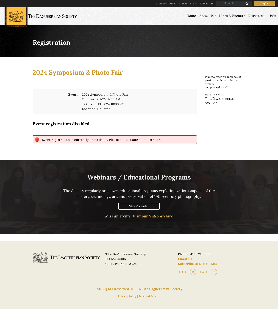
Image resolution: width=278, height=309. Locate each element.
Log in (264, 3)
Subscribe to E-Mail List (197, 264)
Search (245, 4)
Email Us (185, 259)
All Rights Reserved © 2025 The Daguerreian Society (139, 289)
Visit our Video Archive (153, 216)
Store (193, 3)
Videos (183, 3)
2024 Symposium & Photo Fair (78, 72)
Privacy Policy (127, 296)
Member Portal (166, 3)
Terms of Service (149, 296)
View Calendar (139, 206)
